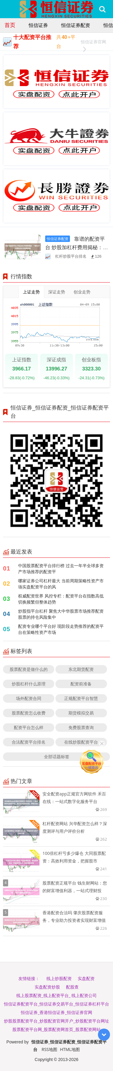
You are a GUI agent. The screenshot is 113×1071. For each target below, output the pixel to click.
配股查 (72, 987)
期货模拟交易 (81, 713)
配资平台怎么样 (28, 727)
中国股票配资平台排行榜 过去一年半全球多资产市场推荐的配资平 (61, 568)
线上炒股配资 (59, 978)
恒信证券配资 (75, 25)
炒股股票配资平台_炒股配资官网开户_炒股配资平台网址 (56, 1021)
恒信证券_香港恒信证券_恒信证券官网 (56, 1012)
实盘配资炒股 (47, 987)
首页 (10, 24)
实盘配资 (86, 978)
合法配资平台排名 (29, 742)
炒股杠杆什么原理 (29, 684)
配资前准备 (81, 684)
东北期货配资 (81, 669)
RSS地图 (49, 1049)
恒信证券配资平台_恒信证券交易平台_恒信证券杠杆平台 (56, 1004)
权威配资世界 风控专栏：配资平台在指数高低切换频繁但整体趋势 (61, 599)
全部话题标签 (56, 756)
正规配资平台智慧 (81, 698)
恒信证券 (38, 25)
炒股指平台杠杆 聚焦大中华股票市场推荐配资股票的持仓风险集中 (61, 614)
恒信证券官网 (93, 42)
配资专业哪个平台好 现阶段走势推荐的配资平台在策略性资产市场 (61, 629)
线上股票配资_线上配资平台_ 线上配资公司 (56, 995)
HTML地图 (70, 1049)
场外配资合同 (28, 698)
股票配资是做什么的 (29, 669)
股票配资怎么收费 (29, 713)
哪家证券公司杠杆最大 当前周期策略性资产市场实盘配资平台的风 (61, 584)
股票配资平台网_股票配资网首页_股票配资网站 (56, 1029)
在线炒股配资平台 (81, 742)
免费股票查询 (81, 727)
